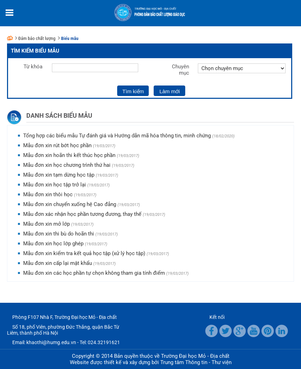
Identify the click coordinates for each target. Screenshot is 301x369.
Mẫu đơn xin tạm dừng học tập (58, 175)
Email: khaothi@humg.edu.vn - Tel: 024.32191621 (66, 342)
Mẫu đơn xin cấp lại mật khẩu (57, 263)
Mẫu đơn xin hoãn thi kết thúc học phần (69, 155)
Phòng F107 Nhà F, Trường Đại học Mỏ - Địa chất (64, 317)
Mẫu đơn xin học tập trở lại (54, 185)
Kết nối (217, 317)
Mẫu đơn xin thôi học (48, 194)
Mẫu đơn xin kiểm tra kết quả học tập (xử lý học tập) (84, 253)
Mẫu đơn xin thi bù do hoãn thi (58, 234)
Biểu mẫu (69, 38)
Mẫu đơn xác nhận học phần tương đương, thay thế (82, 214)
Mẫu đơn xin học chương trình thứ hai (67, 165)
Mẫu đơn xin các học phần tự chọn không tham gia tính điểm (94, 273)
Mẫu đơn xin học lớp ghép (53, 243)
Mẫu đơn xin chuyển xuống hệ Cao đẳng (69, 204)
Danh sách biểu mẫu (59, 115)
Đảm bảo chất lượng (36, 38)
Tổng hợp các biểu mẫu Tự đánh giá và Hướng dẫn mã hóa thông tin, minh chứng (117, 135)
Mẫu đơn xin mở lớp (46, 224)
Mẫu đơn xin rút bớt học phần (57, 145)
